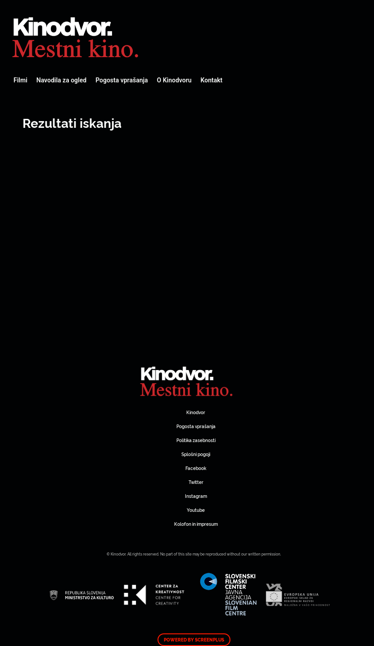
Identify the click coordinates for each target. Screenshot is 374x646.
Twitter (196, 482)
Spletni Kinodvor (76, 36)
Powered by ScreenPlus (194, 640)
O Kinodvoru (174, 80)
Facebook (195, 468)
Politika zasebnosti (196, 440)
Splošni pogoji (195, 454)
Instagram (196, 496)
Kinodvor (195, 412)
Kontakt (212, 80)
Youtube (196, 510)
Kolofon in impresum (196, 524)
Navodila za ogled (61, 80)
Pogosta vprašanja (121, 80)
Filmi (20, 80)
